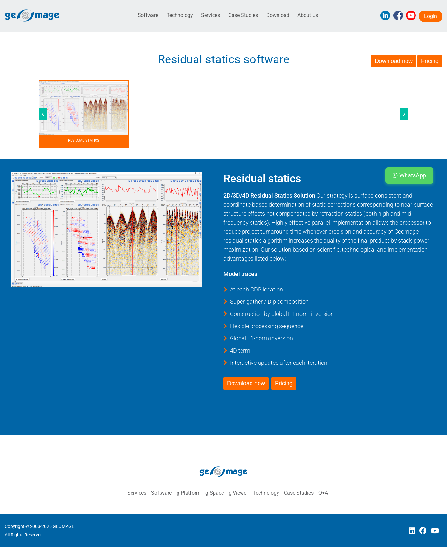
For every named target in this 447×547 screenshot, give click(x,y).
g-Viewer (238, 493)
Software (148, 15)
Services (210, 15)
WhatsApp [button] (409, 175)
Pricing (430, 61)
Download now (394, 61)
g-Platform (189, 493)
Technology (180, 15)
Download (277, 15)
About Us (307, 15)
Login (430, 16)
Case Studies (243, 15)
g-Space (214, 493)
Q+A (323, 493)
